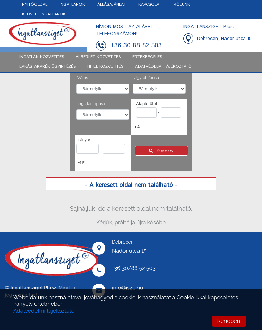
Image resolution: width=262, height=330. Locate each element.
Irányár (83, 139)
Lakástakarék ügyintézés (47, 67)
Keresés (161, 150)
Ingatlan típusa (91, 103)
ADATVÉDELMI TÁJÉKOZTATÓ (163, 67)
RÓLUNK (182, 4)
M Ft (81, 162)
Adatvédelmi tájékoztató (43, 311)
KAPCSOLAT (149, 4)
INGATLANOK (72, 4)
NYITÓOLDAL (34, 4)
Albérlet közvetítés (98, 57)
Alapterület (146, 103)
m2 (137, 126)
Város (82, 77)
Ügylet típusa (146, 77)
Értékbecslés (147, 57)
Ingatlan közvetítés (41, 57)
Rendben (228, 321)
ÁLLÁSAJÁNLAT (111, 4)
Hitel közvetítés (105, 67)
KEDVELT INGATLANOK (44, 14)
